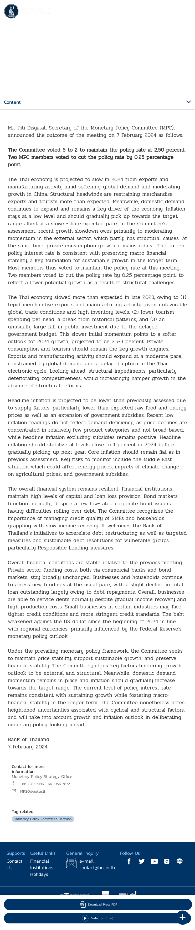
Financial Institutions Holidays (41, 867)
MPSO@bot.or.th (33, 791)
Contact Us (14, 864)
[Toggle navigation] (186, 12)
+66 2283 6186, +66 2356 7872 (45, 784)
